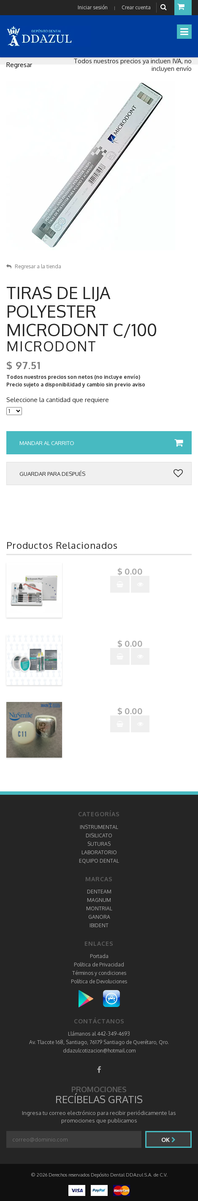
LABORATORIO (99, 852)
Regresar (19, 65)
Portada (99, 956)
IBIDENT (99, 925)
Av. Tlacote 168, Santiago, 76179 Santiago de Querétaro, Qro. (99, 1042)
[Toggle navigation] (184, 31)
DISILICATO (99, 835)
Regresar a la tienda (33, 266)
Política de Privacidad (99, 964)
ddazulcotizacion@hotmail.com (99, 1050)
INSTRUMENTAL (99, 827)
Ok (168, 1139)
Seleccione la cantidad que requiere (57, 400)
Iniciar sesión (93, 7)
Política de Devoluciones (99, 981)
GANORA (99, 917)
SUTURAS (99, 844)
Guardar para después (101, 473)
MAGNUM (99, 900)
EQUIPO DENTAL (99, 861)
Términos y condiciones (99, 973)
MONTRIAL (99, 908)
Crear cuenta (136, 7)
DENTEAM (99, 891)
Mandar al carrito (101, 443)
